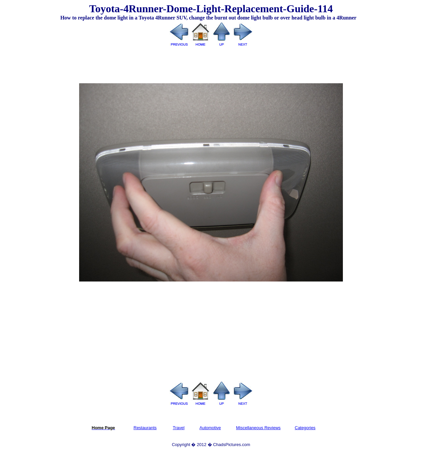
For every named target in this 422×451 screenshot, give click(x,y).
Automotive (210, 427)
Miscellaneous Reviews (258, 427)
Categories (305, 427)
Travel (179, 427)
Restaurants (145, 427)
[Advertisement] (211, 62)
